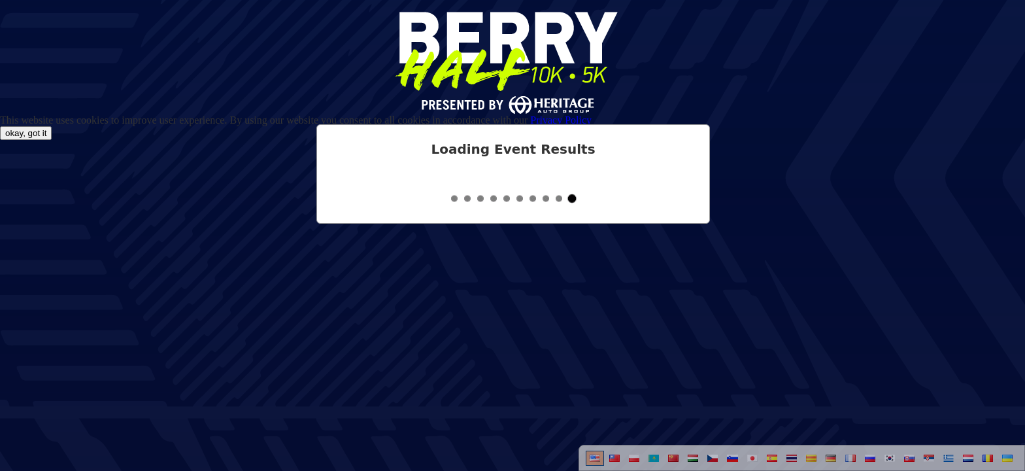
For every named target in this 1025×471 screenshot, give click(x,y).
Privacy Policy (561, 120)
